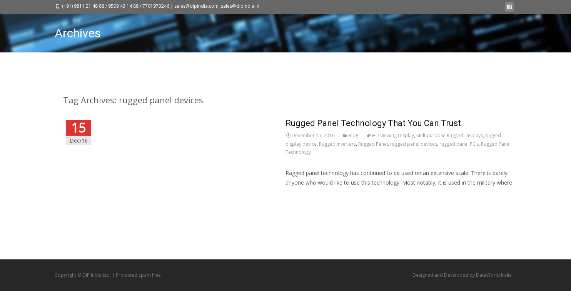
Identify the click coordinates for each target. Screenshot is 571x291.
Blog (353, 135)
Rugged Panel (373, 144)
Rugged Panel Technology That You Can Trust (373, 123)
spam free (150, 275)
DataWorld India (494, 275)
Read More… (301, 196)
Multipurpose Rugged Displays (449, 135)
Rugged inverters (337, 144)
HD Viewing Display (393, 135)
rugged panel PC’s (459, 144)
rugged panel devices (413, 144)
